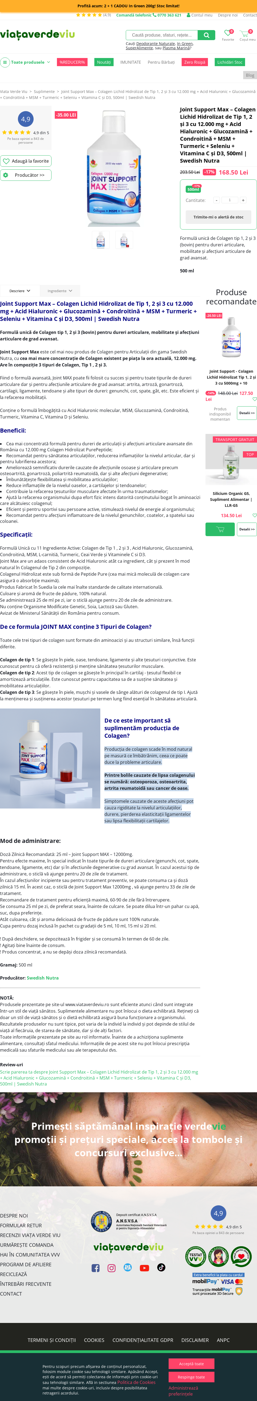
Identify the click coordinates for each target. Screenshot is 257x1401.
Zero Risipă (194, 62)
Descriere (19, 291)
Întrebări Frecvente (26, 1284)
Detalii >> (247, 413)
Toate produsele (25, 62)
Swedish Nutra (43, 978)
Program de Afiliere (26, 1264)
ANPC (223, 1340)
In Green (185, 43)
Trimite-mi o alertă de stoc (218, 217)
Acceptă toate (191, 1363)
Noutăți (104, 62)
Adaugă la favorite (26, 161)
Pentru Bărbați (161, 62)
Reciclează (13, 1274)
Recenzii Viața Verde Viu (30, 1235)
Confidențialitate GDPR (143, 1340)
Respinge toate (191, 1377)
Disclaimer (195, 1340)
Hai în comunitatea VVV (30, 1254)
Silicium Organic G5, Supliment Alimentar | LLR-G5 (231, 499)
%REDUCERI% (72, 62)
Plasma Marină (176, 47)
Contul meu (200, 15)
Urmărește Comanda (26, 1245)
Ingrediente (60, 291)
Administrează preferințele (183, 1391)
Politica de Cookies (136, 1382)
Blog (250, 75)
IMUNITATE (130, 62)
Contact (250, 15)
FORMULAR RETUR (21, 1225)
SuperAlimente (139, 47)
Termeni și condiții (52, 1340)
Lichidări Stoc (229, 62)
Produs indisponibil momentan (220, 414)
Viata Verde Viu (13, 91)
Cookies (94, 1340)
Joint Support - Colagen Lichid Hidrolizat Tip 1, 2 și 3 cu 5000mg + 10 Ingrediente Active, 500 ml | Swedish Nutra (231, 383)
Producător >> (23, 175)
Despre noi (228, 15)
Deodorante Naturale (155, 43)
